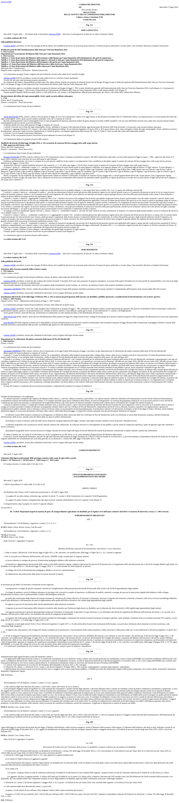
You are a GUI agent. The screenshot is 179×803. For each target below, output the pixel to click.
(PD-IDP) (17, 323)
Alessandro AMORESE (12, 289)
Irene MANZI (9, 323)
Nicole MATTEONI (11, 117)
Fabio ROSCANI (10, 317)
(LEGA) (19, 78)
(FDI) (21, 117)
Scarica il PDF (6, 2)
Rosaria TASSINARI (11, 157)
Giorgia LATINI (54, 34)
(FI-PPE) (23, 157)
